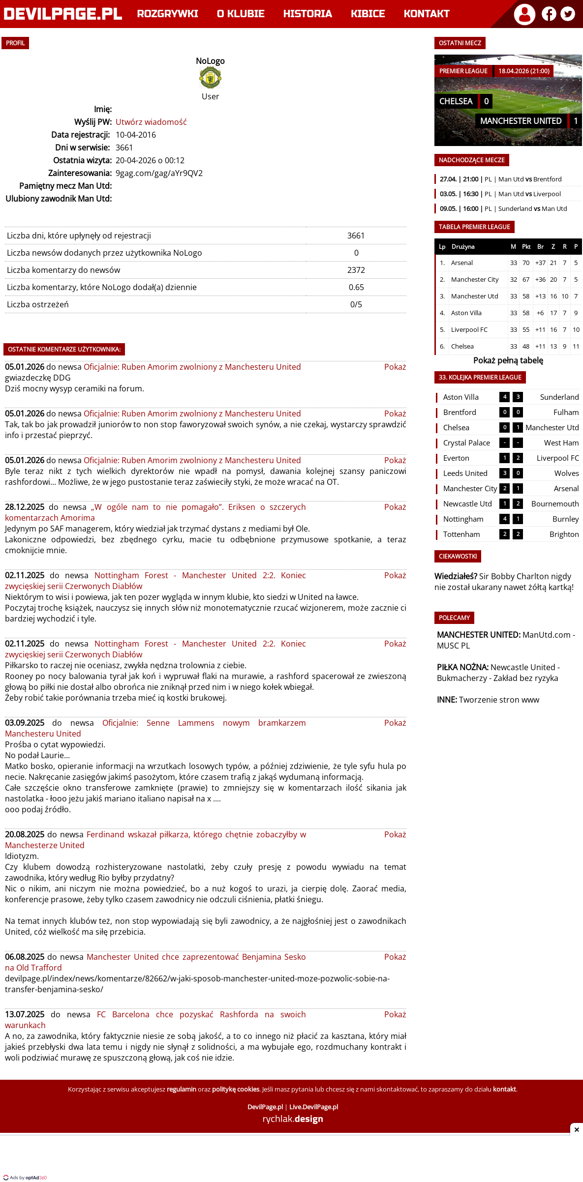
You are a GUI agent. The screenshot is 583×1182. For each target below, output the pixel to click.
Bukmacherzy (462, 678)
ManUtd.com (546, 634)
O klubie (241, 14)
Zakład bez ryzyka (525, 678)
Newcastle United (523, 667)
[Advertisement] (292, 1160)
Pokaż (395, 366)
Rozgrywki (168, 14)
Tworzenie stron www (499, 699)
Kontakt (427, 14)
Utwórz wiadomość (151, 122)
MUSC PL (453, 645)
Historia (307, 14)
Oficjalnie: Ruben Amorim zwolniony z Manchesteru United (192, 366)
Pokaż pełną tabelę (508, 360)
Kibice (368, 14)
